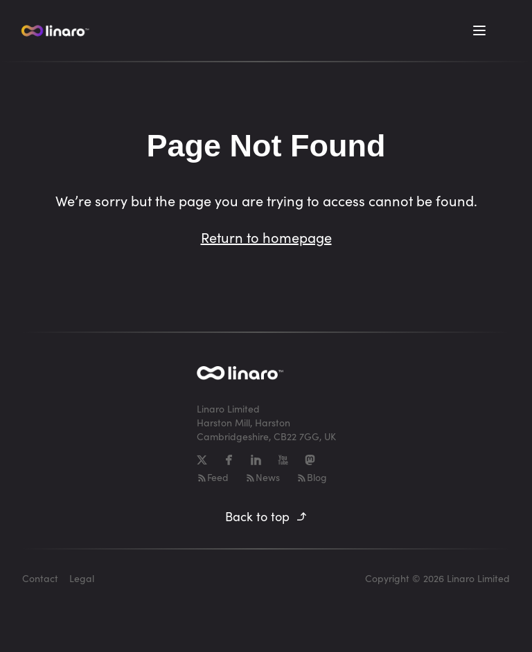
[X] (202, 460)
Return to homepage (266, 237)
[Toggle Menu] (479, 30)
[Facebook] (229, 460)
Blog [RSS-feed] (311, 477)
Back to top (266, 516)
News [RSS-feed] (262, 477)
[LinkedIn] (256, 460)
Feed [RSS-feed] (213, 477)
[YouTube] (283, 460)
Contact (40, 578)
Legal (81, 578)
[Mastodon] (310, 460)
